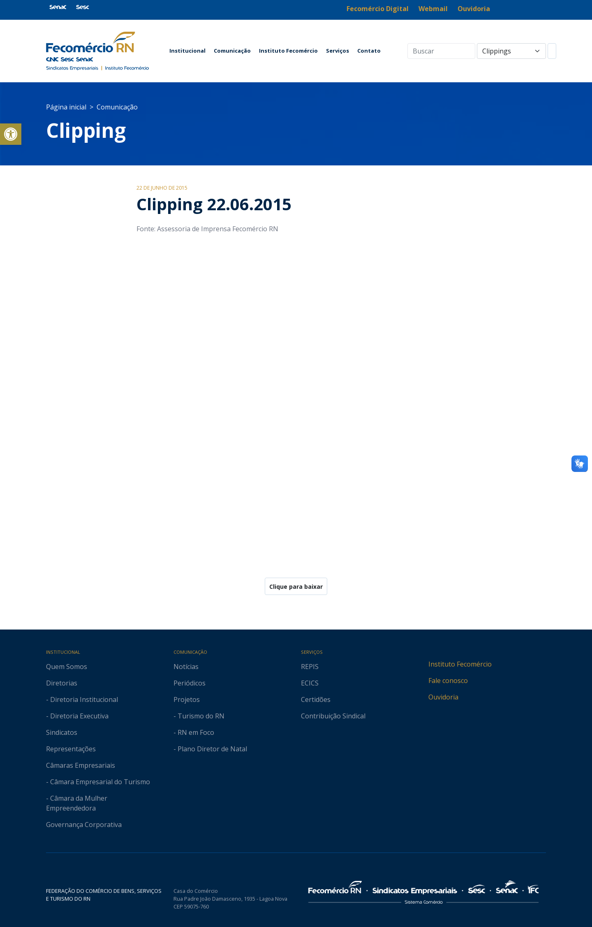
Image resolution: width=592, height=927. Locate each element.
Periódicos (189, 683)
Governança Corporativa (84, 824)
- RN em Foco (193, 732)
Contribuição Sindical (333, 715)
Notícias (186, 666)
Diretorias (61, 683)
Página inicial (66, 107)
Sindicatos (61, 732)
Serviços (337, 50)
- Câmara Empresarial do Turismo (98, 781)
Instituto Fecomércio (288, 50)
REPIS (310, 666)
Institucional (187, 50)
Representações (71, 748)
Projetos (186, 699)
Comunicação (232, 50)
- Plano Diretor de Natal (210, 748)
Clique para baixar (296, 586)
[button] (10, 134)
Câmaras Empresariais (80, 765)
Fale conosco (448, 680)
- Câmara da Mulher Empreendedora (76, 803)
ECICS (310, 683)
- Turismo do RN (198, 715)
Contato (369, 50)
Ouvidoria (443, 697)
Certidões (316, 699)
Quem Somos (66, 666)
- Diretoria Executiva (77, 715)
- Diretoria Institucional (82, 699)
